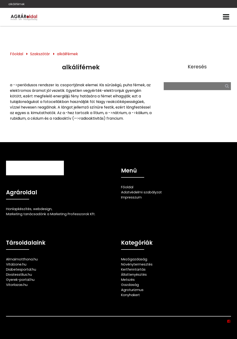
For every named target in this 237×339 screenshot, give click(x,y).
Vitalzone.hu (16, 264)
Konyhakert (130, 295)
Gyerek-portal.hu (20, 279)
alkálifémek (16, 4)
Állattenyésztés (134, 274)
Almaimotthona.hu (22, 259)
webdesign (42, 209)
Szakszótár (40, 54)
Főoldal (16, 54)
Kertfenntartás (133, 269)
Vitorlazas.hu (17, 284)
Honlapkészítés (18, 209)
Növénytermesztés (137, 264)
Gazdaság (130, 284)
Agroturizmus (132, 290)
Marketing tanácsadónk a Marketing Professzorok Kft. (50, 214)
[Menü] (226, 16)
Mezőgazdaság (134, 259)
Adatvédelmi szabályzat (141, 192)
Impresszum (131, 197)
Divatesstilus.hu (19, 274)
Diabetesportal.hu (21, 269)
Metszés (128, 279)
